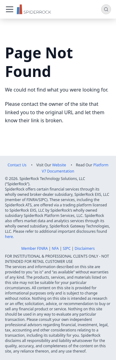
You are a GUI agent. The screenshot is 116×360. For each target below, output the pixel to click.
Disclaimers (85, 248)
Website (59, 165)
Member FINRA (34, 248)
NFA (55, 248)
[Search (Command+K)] (106, 9)
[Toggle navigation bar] (9, 9)
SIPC (67, 248)
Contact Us (16, 165)
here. (9, 236)
